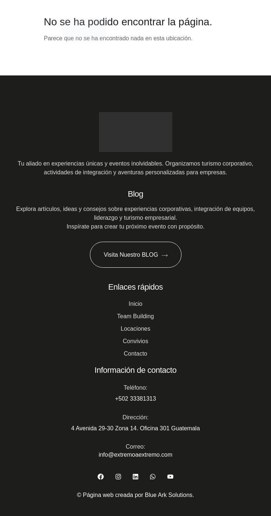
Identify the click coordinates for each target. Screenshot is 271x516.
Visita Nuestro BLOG (135, 255)
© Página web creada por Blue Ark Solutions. (135, 495)
